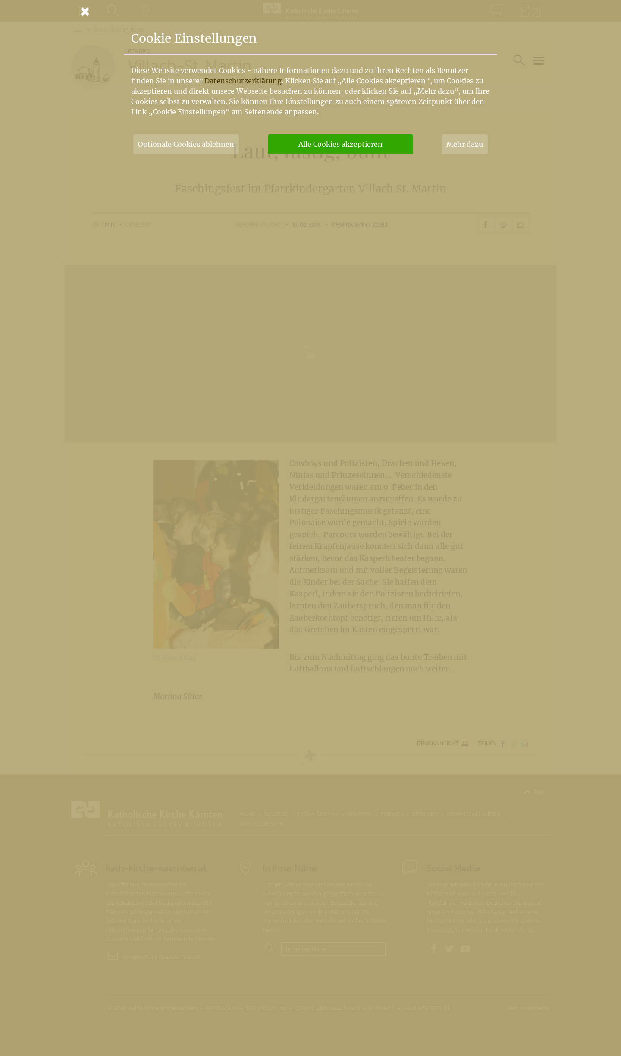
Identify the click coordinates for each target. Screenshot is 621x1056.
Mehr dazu (464, 144)
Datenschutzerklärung (243, 80)
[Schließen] (310, 11)
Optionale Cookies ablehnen (186, 144)
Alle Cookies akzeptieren (340, 144)
